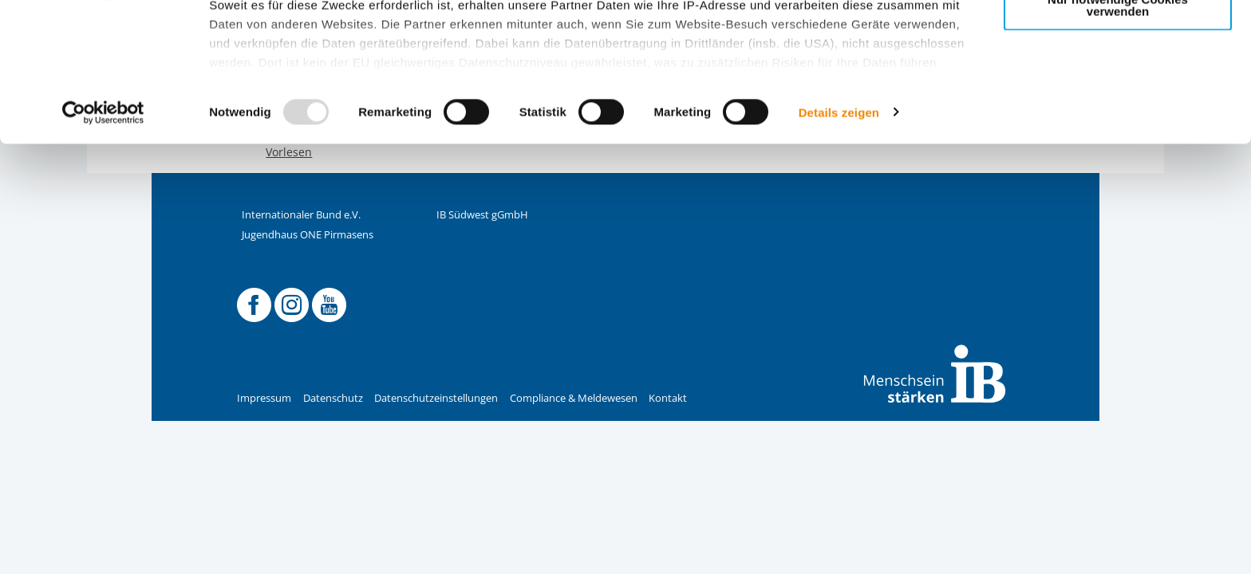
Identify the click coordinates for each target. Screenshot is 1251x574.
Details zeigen (839, 242)
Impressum (264, 398)
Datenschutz (333, 398)
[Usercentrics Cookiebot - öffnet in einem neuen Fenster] (103, 242)
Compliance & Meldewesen (573, 398)
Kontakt (668, 398)
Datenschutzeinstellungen (436, 398)
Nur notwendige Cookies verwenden (1118, 134)
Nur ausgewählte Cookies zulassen (1117, 84)
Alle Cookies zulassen (1118, 38)
